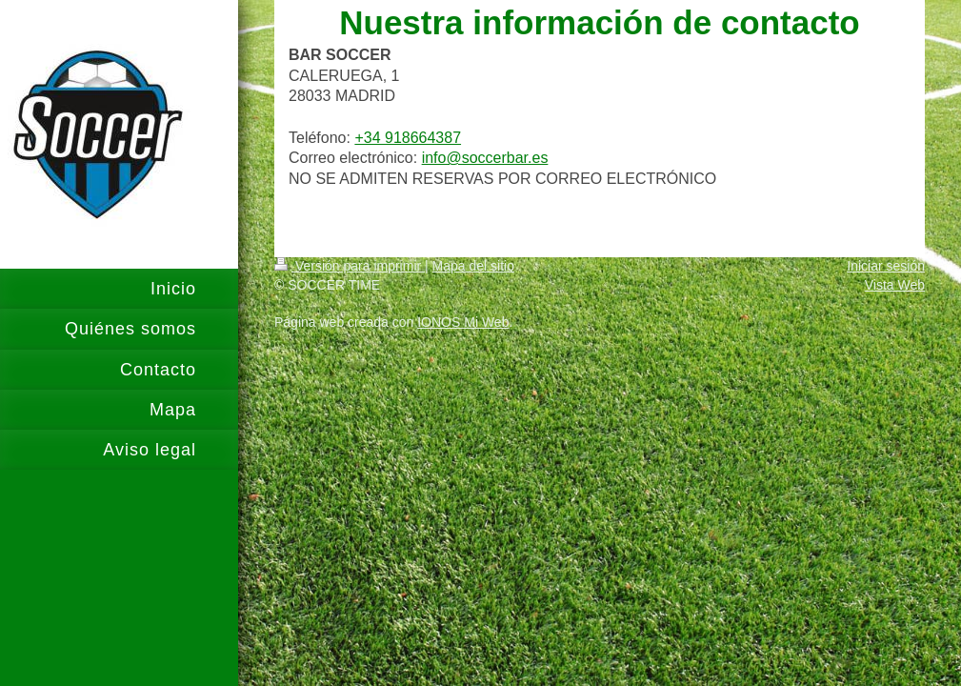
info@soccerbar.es (485, 158)
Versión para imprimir (349, 265)
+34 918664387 (407, 138)
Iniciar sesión (886, 265)
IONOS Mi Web (463, 322)
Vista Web (895, 285)
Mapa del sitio (473, 265)
